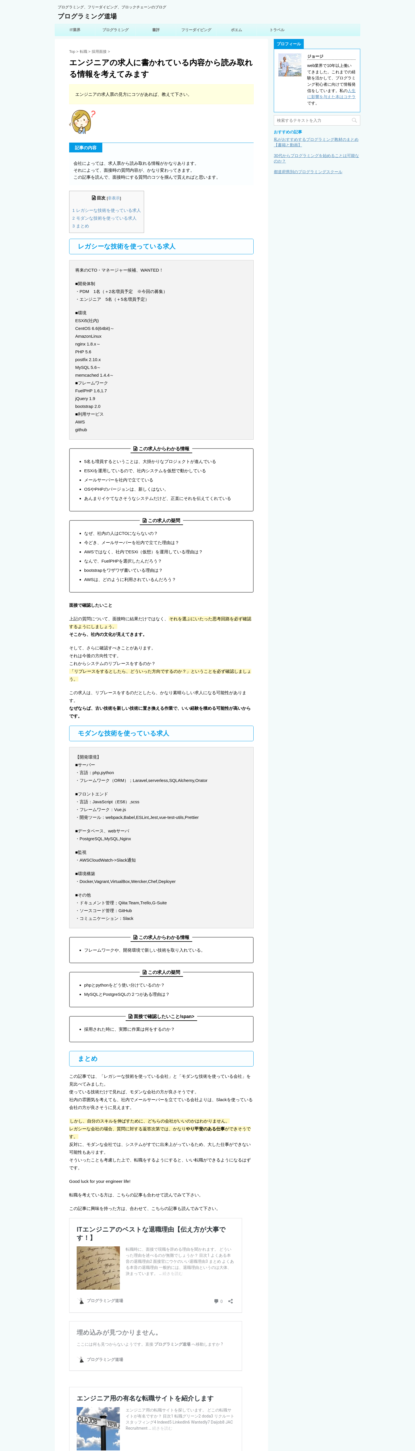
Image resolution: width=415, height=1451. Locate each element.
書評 (156, 30)
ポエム (236, 30)
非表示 (114, 198)
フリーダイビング (196, 30)
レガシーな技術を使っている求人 (106, 210)
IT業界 (75, 30)
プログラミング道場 (87, 16)
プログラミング (115, 30)
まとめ (80, 225)
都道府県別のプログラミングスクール (308, 171)
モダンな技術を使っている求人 (104, 218)
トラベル (276, 30)
